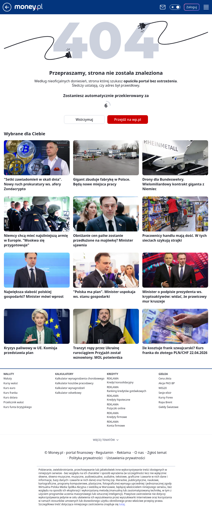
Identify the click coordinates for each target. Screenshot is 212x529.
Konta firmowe (116, 425)
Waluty (7, 378)
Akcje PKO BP (167, 383)
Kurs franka (10, 393)
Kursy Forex (166, 397)
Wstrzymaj (84, 119)
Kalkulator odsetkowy (68, 393)
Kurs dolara (10, 397)
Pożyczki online (116, 408)
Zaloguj (191, 7)
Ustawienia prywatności (125, 458)
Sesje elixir (165, 393)
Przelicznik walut (13, 402)
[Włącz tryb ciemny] (175, 7)
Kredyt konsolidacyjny (120, 382)
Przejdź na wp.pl (127, 119)
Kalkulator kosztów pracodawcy (74, 383)
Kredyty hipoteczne (118, 400)
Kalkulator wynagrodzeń (70, 388)
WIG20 (163, 388)
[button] (206, 7)
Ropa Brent (165, 402)
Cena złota (165, 378)
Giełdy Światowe (168, 407)
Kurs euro (9, 388)
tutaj (122, 504)
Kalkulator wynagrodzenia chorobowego (79, 378)
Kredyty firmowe (117, 417)
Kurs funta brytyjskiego (17, 407)
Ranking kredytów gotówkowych (126, 391)
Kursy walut (10, 383)
